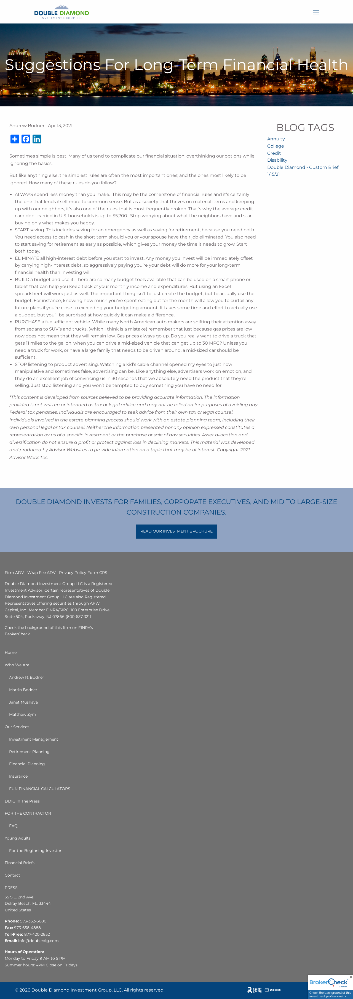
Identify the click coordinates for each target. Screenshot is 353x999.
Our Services (17, 726)
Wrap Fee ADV (41, 572)
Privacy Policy (72, 572)
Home (11, 652)
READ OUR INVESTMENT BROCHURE (176, 531)
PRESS (11, 887)
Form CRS (97, 572)
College (275, 146)
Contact (12, 875)
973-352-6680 (33, 921)
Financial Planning (27, 763)
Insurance (18, 776)
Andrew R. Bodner (26, 677)
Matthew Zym (22, 714)
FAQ (13, 825)
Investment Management (33, 739)
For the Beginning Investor (35, 850)
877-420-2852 (37, 934)
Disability (277, 160)
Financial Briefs (19, 862)
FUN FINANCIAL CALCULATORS (39, 788)
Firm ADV (14, 572)
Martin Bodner (23, 689)
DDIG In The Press (22, 801)
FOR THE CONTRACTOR (28, 813)
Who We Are (17, 664)
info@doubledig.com (38, 940)
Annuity (276, 138)
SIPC (64, 609)
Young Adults (18, 838)
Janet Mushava (23, 702)
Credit (274, 153)
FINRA (52, 609)
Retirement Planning (29, 751)
